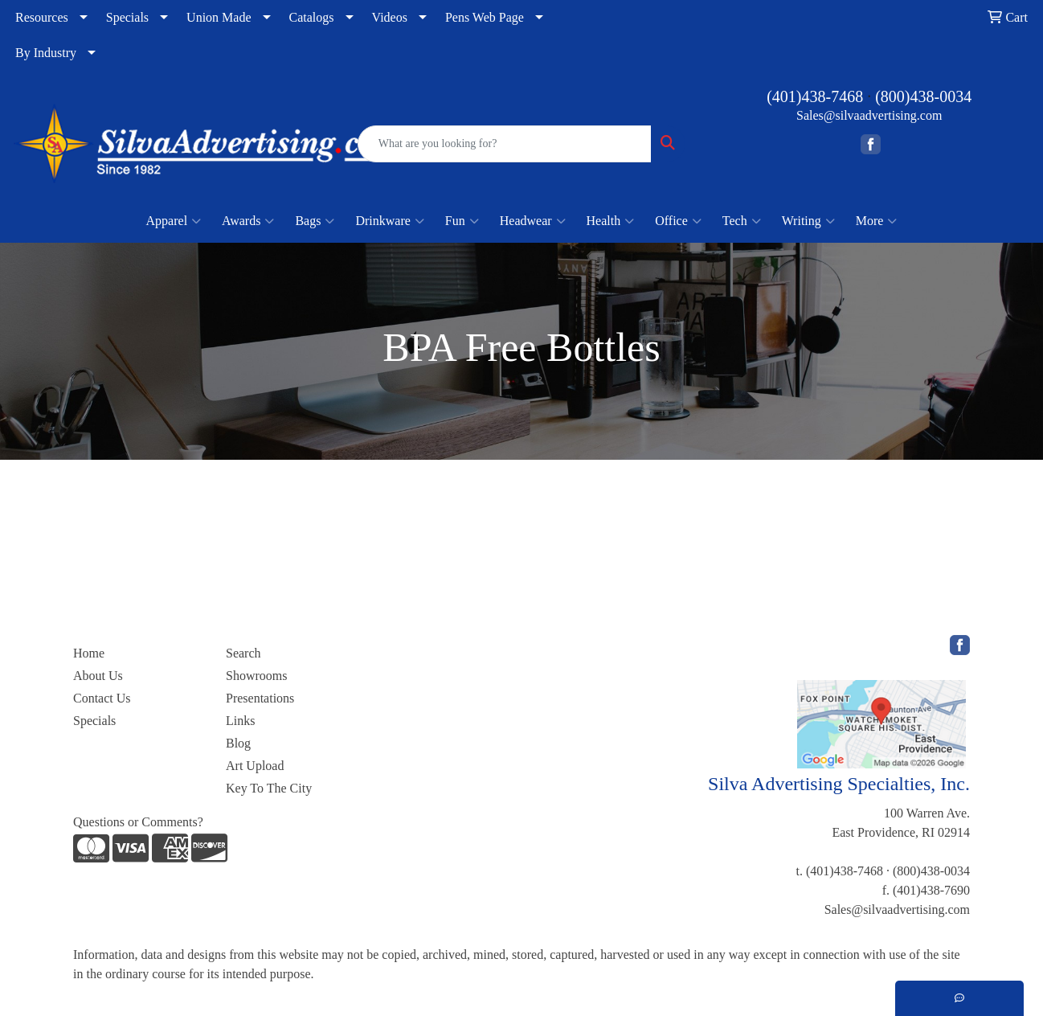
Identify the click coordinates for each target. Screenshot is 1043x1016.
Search (243, 653)
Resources (41, 17)
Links (240, 720)
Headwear (533, 221)
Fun (462, 221)
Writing (808, 221)
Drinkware (389, 221)
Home (88, 653)
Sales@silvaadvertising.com (869, 115)
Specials (127, 17)
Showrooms (256, 675)
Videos (389, 17)
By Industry (45, 52)
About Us (98, 675)
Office (678, 221)
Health (611, 221)
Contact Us (102, 698)
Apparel (174, 221)
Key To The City (269, 788)
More (877, 221)
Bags (314, 221)
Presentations (260, 698)
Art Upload (255, 765)
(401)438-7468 (815, 96)
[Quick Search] (505, 143)
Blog (238, 743)
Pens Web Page (484, 17)
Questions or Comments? (138, 822)
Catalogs (311, 17)
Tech (741, 221)
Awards (248, 221)
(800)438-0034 (923, 96)
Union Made (218, 17)
